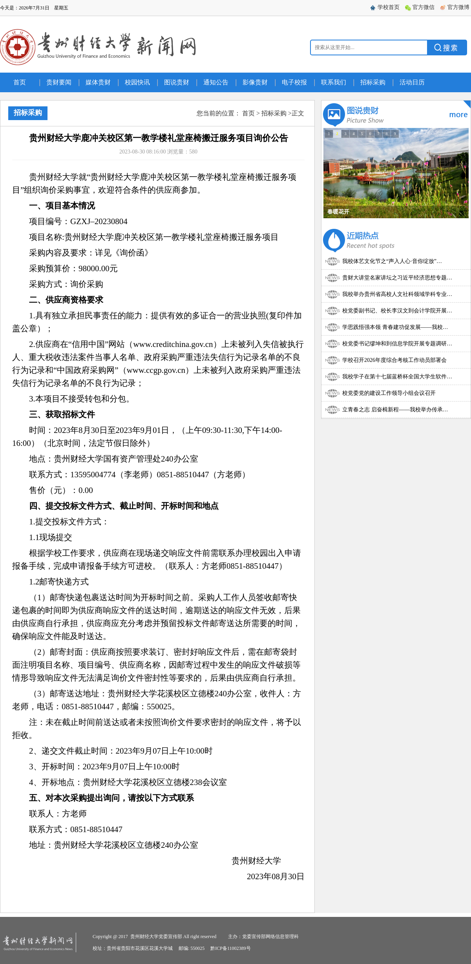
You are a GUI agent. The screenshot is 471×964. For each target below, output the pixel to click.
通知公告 (215, 82)
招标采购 (372, 82)
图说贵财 (176, 82)
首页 (19, 82)
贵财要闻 (58, 82)
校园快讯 (137, 82)
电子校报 (294, 82)
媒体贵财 (98, 82)
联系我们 (333, 82)
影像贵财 (255, 82)
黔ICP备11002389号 (230, 948)
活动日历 (412, 82)
